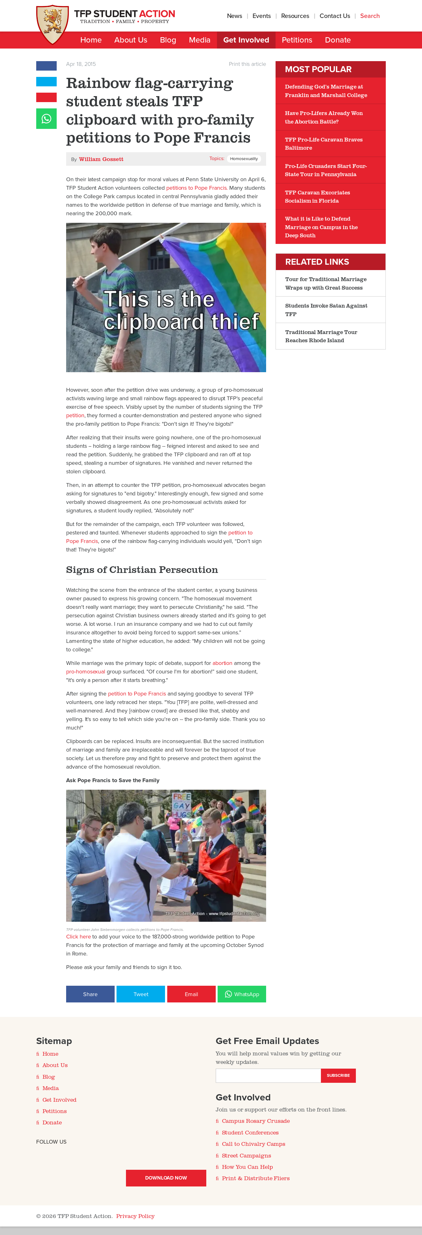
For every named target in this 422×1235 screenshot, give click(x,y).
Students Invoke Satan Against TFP (326, 309)
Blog (168, 40)
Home (91, 40)
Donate (338, 40)
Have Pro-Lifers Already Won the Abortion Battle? (324, 117)
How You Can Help (247, 1166)
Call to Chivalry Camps (254, 1143)
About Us (130, 40)
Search (370, 16)
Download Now (166, 1178)
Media (200, 40)
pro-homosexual (86, 671)
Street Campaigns (246, 1155)
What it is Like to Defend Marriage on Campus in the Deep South (321, 227)
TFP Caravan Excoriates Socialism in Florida (317, 196)
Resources (295, 16)
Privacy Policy (135, 1216)
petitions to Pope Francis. (197, 187)
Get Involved (246, 40)
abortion (223, 663)
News (234, 16)
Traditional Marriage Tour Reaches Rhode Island (321, 336)
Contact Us (335, 16)
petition (75, 415)
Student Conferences (250, 1132)
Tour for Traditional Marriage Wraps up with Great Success (325, 283)
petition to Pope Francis (137, 693)
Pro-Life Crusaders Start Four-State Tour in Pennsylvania (326, 170)
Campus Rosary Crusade (256, 1120)
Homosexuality (244, 158)
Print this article (247, 64)
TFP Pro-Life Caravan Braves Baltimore (324, 143)
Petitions (297, 40)
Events (262, 16)
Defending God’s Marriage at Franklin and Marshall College (326, 90)
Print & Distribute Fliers (256, 1178)
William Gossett (101, 159)
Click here (78, 936)
